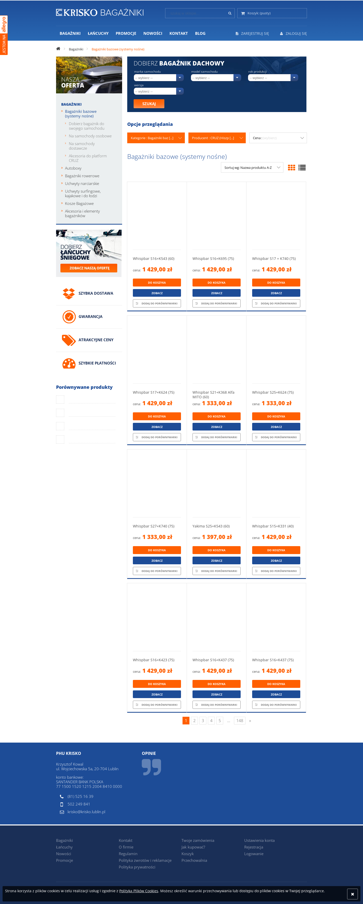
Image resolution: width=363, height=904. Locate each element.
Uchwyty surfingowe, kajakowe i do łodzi (83, 193)
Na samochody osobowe (90, 135)
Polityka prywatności (137, 866)
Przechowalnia (194, 860)
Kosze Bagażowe (79, 203)
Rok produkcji (257, 71)
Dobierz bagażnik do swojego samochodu (86, 126)
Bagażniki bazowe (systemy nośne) (81, 113)
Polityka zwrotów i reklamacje (145, 860)
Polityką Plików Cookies (138, 890)
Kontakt (125, 840)
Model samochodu (204, 71)
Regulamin (128, 853)
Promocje (64, 860)
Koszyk (188, 853)
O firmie (126, 847)
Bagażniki (71, 104)
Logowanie (253, 853)
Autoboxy (73, 168)
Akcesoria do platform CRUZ (88, 158)
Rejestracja (253, 847)
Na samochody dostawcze (82, 146)
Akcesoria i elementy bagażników (82, 213)
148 (239, 720)
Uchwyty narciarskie (82, 183)
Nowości (63, 853)
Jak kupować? (193, 847)
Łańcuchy (64, 847)
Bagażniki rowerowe (82, 175)
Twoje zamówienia (198, 840)
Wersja (139, 85)
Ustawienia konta (259, 840)
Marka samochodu (147, 71)
